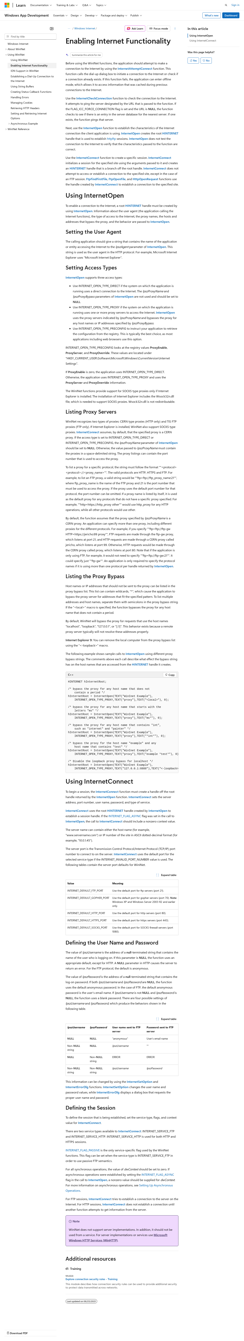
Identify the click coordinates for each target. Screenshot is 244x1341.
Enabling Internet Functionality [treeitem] (29, 65)
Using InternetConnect (202, 40)
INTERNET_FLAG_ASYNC (124, 816)
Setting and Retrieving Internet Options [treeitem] (29, 116)
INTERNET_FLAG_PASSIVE (83, 1150)
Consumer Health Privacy (109, 1329)
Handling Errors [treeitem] (20, 97)
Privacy (83, 1329)
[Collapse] (51, 28)
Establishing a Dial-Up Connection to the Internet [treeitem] (32, 78)
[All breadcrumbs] (69, 29)
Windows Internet (84, 28)
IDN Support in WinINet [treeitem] (25, 71)
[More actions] (175, 29)
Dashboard (231, 15)
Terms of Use (139, 1329)
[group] (122, 725)
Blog (52, 1329)
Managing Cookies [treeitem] (21, 102)
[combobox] (30, 37)
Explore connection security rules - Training (91, 1279)
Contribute (68, 1329)
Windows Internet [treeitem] (18, 44)
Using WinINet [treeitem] (19, 60)
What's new (212, 15)
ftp (114, 139)
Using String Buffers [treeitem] (22, 86)
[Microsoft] (7, 5)
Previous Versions (34, 1329)
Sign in (235, 5)
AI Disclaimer (12, 1329)
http (109, 139)
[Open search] (226, 5)
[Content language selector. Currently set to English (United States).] (22, 1320)
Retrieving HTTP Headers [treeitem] (25, 108)
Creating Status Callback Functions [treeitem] (31, 92)
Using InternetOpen (201, 35)
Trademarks (158, 1329)
